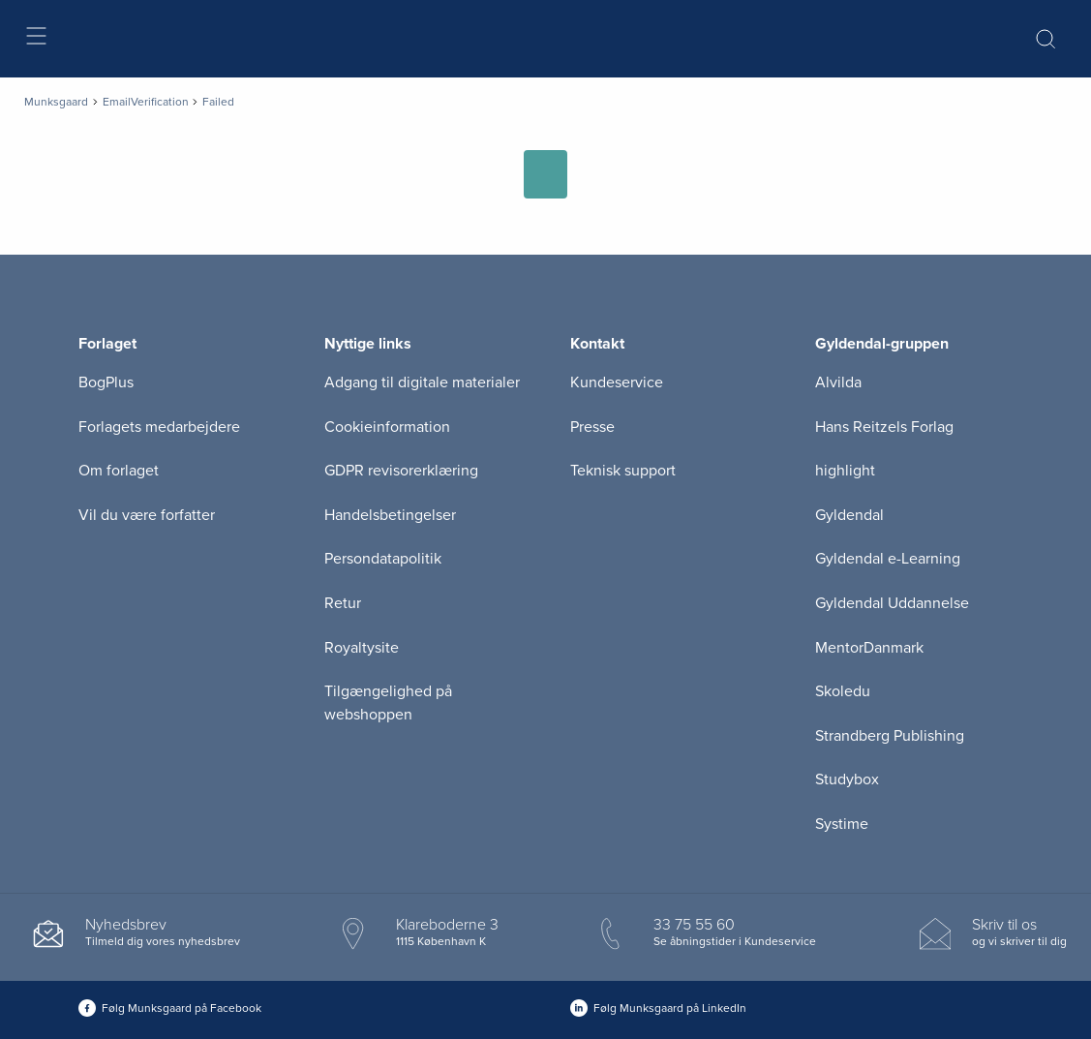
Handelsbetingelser (390, 515)
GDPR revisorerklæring (401, 470)
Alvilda (838, 382)
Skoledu (842, 691)
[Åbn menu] (35, 39)
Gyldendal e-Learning (887, 558)
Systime (841, 824)
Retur (342, 603)
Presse (592, 427)
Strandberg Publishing (889, 736)
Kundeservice (616, 382)
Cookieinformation (387, 427)
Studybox (847, 779)
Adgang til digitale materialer (422, 382)
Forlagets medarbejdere (159, 427)
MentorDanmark (869, 647)
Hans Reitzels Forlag (884, 427)
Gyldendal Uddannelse (892, 603)
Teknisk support (623, 470)
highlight (845, 470)
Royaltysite (361, 647)
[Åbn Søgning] (1045, 38)
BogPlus (106, 382)
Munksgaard (56, 101)
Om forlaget (118, 470)
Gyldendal (849, 515)
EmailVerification (146, 101)
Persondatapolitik (382, 558)
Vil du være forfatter (146, 515)
